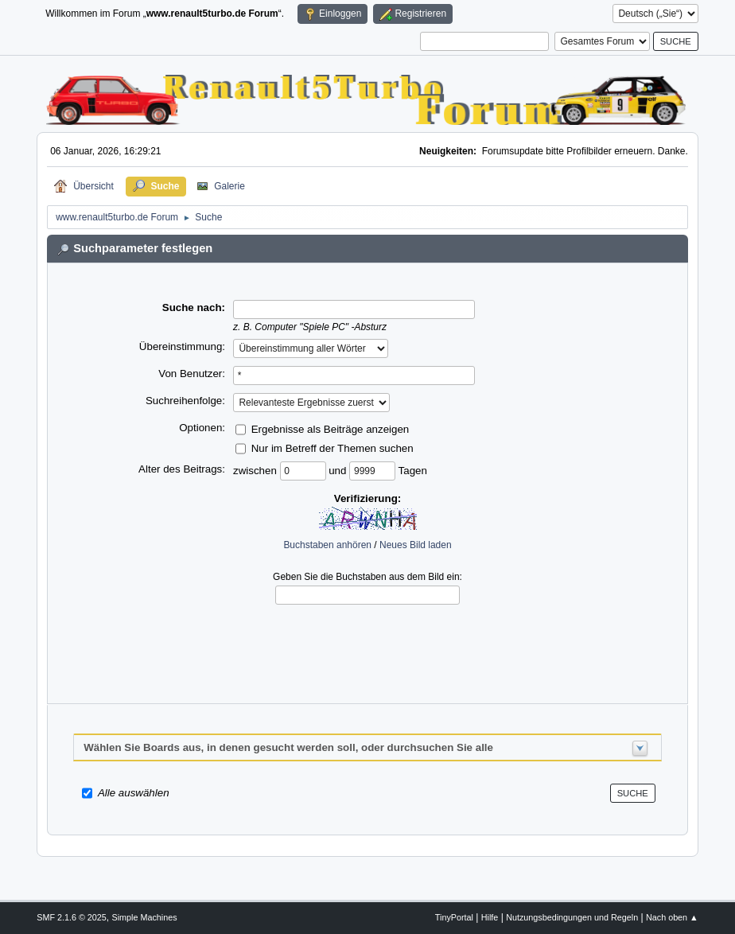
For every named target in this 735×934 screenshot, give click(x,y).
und (339, 471)
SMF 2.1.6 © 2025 (72, 917)
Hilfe (490, 917)
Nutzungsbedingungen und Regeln (572, 917)
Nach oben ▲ (672, 917)
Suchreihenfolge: (185, 401)
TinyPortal (454, 917)
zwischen (256, 471)
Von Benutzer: (191, 373)
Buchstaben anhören (327, 545)
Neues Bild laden (415, 545)
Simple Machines (144, 917)
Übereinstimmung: (182, 346)
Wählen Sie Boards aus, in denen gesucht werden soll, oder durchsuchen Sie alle (288, 747)
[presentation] (367, 642)
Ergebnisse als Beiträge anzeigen (330, 429)
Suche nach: (193, 307)
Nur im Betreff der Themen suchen (332, 448)
